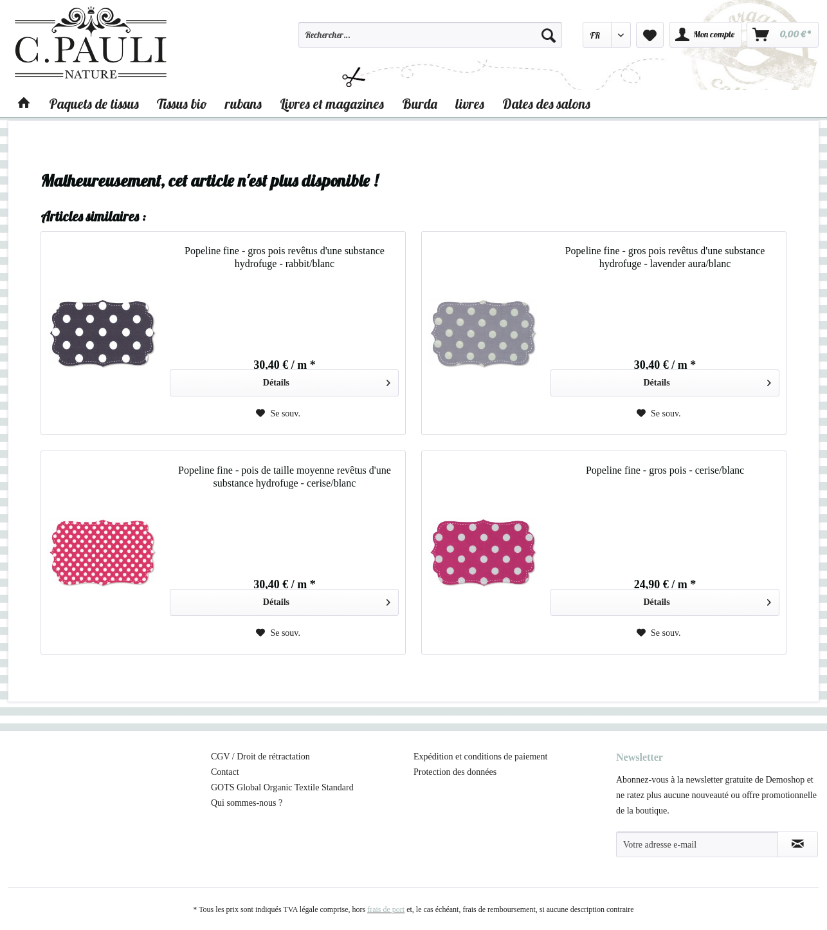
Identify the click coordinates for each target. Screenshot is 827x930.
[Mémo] (650, 35)
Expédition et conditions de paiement (480, 756)
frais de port (385, 909)
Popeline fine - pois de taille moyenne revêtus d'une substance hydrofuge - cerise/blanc (284, 476)
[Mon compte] (705, 35)
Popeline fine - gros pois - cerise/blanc (665, 470)
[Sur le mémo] (278, 414)
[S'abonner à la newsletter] (797, 844)
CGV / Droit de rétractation (260, 756)
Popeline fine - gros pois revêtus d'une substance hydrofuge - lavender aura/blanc (665, 257)
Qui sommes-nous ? (246, 803)
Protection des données (455, 772)
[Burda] (419, 103)
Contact (225, 772)
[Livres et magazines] (332, 103)
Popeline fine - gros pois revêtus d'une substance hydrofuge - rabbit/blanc (285, 257)
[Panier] (783, 35)
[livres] (469, 103)
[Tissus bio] (182, 103)
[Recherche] (548, 35)
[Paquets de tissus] (94, 103)
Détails (327, 380)
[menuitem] (430, 40)
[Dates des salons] (546, 103)
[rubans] (243, 103)
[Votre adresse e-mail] (697, 844)
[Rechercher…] (430, 35)
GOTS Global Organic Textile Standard (282, 787)
